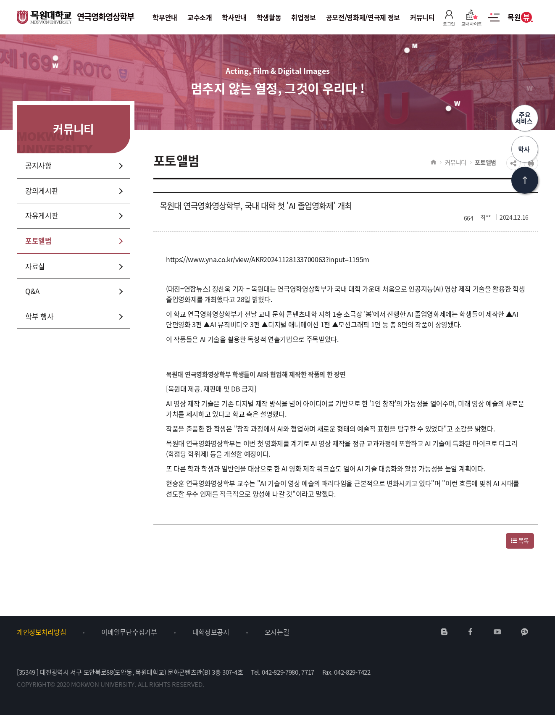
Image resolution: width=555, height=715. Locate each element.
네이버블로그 (444, 632)
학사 (524, 149)
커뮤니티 (455, 162)
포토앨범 (485, 162)
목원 (519, 17)
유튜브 (497, 632)
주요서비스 (524, 118)
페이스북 (470, 632)
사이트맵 (494, 22)
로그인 (449, 17)
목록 (520, 540)
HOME (433, 162)
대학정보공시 (210, 632)
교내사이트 (471, 17)
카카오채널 (524, 632)
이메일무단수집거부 (129, 632)
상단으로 (524, 180)
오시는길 (277, 632)
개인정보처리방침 (41, 632)
